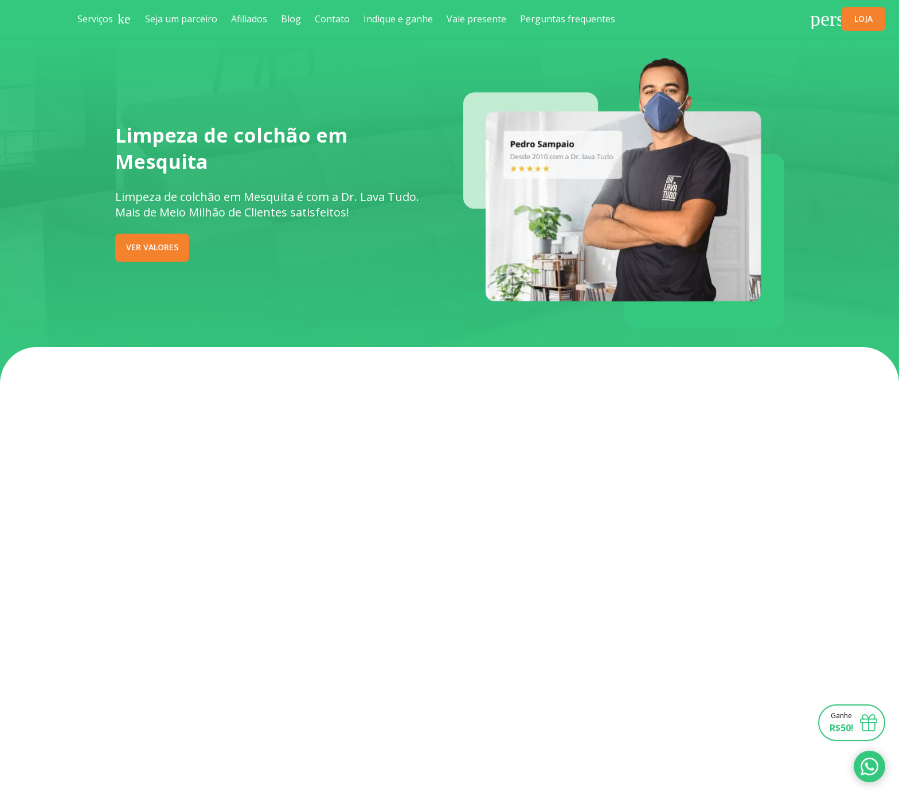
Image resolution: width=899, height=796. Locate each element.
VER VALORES (152, 247)
